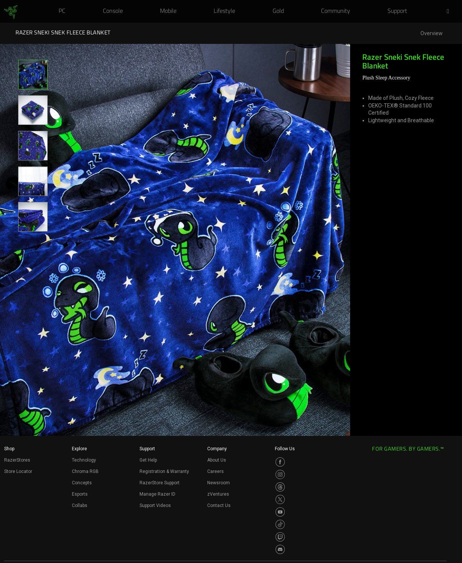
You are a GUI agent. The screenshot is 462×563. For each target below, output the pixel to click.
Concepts (82, 482)
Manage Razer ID (157, 494)
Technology (84, 460)
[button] (450, 12)
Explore (79, 448)
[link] (10, 12)
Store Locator (18, 471)
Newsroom (218, 482)
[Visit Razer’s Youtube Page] (280, 512)
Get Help (148, 460)
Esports (80, 494)
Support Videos (155, 505)
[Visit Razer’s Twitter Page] (280, 499)
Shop (9, 448)
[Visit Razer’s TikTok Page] (280, 524)
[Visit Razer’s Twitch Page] (280, 537)
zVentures (218, 494)
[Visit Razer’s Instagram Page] (280, 474)
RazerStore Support (160, 482)
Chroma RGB (85, 471)
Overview (431, 33)
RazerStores (17, 460)
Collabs (79, 505)
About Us (216, 460)
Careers (215, 471)
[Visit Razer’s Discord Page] (280, 549)
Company (217, 448)
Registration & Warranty (164, 471)
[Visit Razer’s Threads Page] (280, 487)
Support (147, 448)
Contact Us (219, 505)
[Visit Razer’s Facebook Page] (280, 462)
